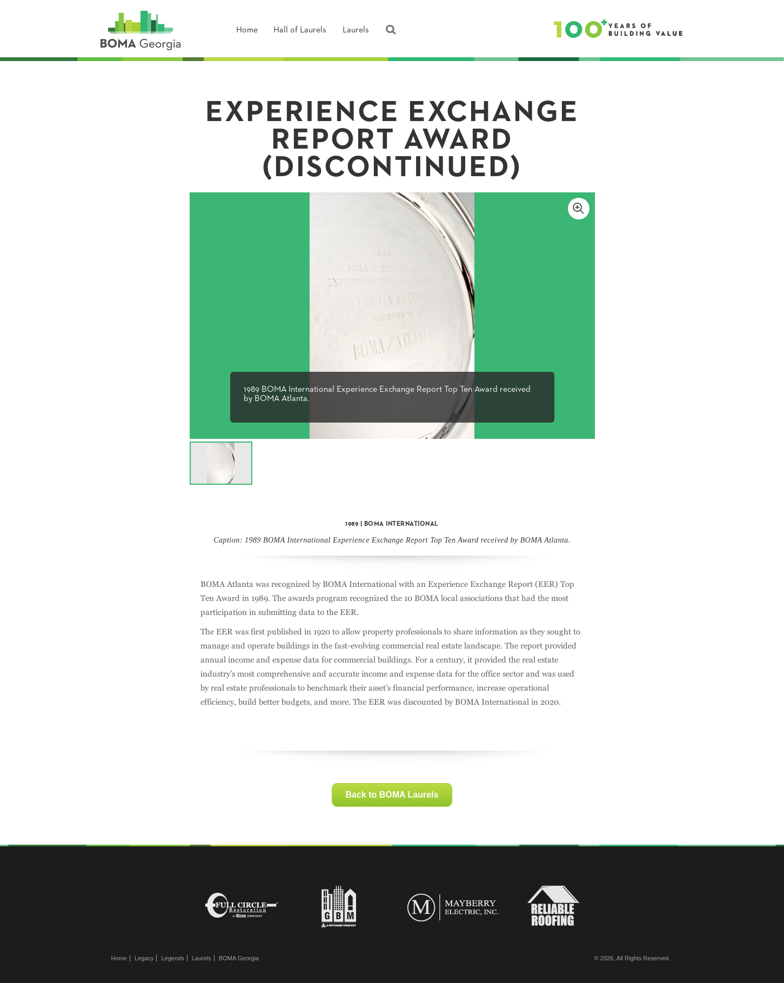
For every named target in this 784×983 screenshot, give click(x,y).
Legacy (144, 958)
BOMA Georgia (239, 958)
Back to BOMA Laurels (392, 794)
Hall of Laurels (299, 30)
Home (247, 30)
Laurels (356, 30)
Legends (172, 958)
